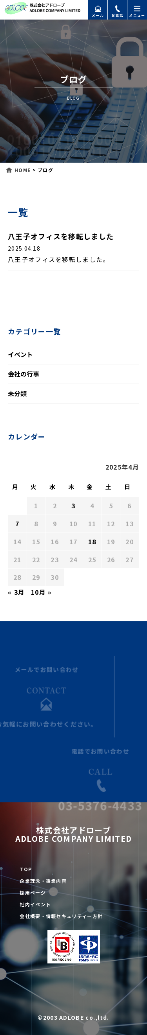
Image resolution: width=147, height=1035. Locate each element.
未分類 (17, 393)
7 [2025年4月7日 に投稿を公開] (17, 523)
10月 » (41, 592)
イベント (20, 354)
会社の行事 (23, 373)
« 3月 (16, 592)
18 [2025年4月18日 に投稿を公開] (92, 541)
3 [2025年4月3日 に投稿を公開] (73, 505)
